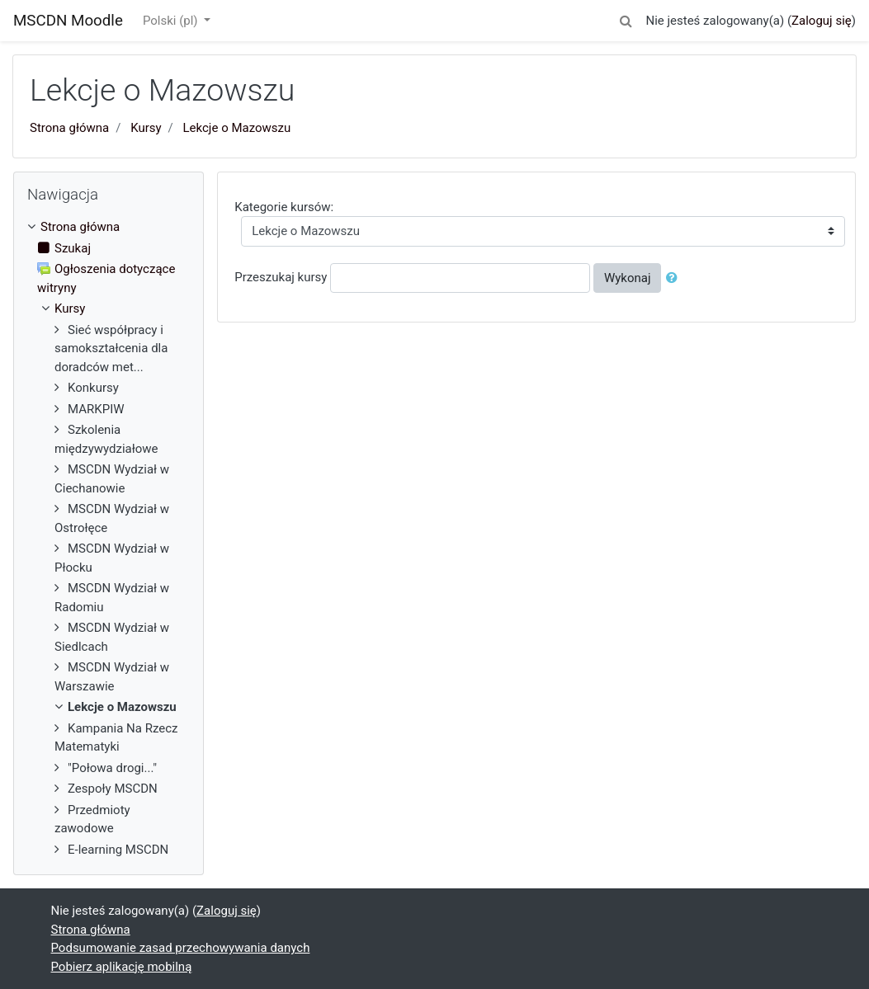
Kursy (145, 127)
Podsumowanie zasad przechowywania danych (180, 947)
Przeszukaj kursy (280, 277)
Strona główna (69, 127)
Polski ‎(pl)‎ (172, 20)
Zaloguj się (821, 20)
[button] (625, 18)
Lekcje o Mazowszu (237, 127)
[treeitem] (108, 227)
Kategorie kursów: (283, 207)
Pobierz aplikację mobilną (121, 966)
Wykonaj (627, 278)
